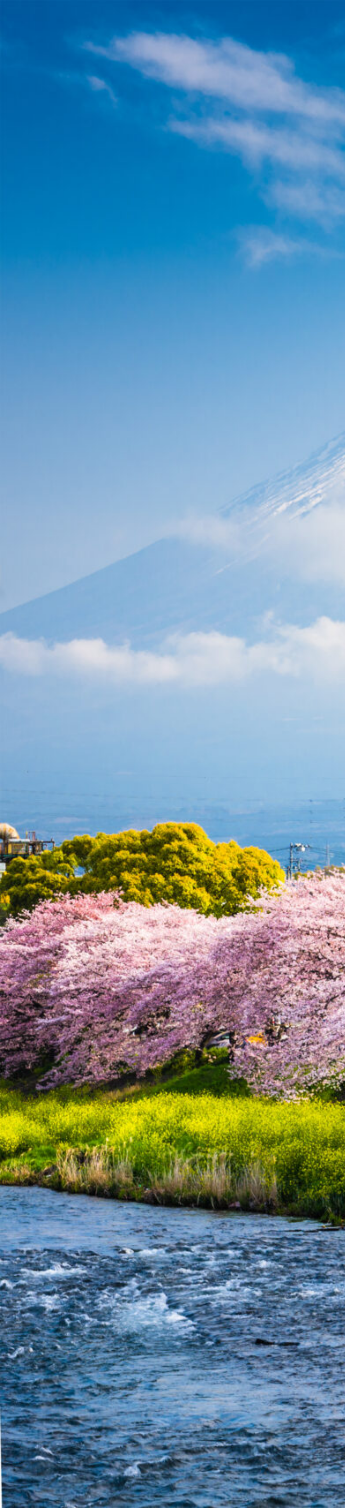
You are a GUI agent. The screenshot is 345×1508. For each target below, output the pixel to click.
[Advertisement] (172, 84)
